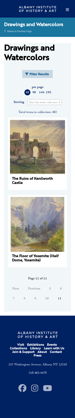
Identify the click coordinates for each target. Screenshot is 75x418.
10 (47, 298)
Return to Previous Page (19, 31)
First (15, 289)
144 (41, 92)
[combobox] (44, 102)
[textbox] (44, 102)
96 (34, 92)
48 (27, 92)
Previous (34, 289)
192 (48, 92)
